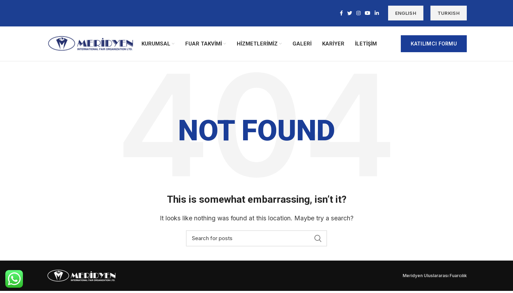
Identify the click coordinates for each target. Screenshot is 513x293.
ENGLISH (405, 13)
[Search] (256, 240)
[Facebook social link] (341, 13)
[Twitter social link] (349, 13)
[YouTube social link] (368, 13)
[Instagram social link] (358, 13)
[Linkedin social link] (377, 13)
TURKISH (448, 13)
